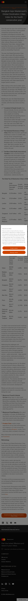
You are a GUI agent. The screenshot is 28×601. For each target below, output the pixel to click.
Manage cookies (14, 252)
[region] (14, 240)
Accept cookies (14, 248)
